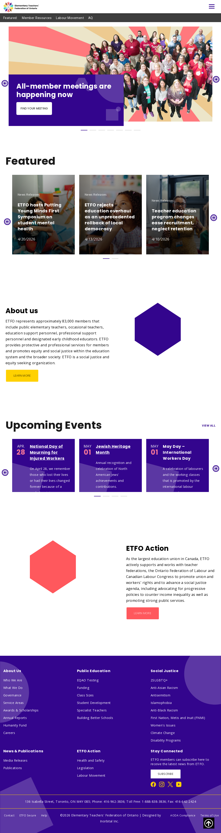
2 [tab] (115, 258)
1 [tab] (106, 258)
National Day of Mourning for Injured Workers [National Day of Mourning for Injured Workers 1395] (47, 452)
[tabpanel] (110, 76)
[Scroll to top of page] (208, 823)
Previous (5, 83)
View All (208, 425)
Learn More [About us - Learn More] (22, 375)
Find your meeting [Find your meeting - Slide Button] (34, 108)
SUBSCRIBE (165, 774)
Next (216, 79)
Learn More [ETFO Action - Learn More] (142, 613)
